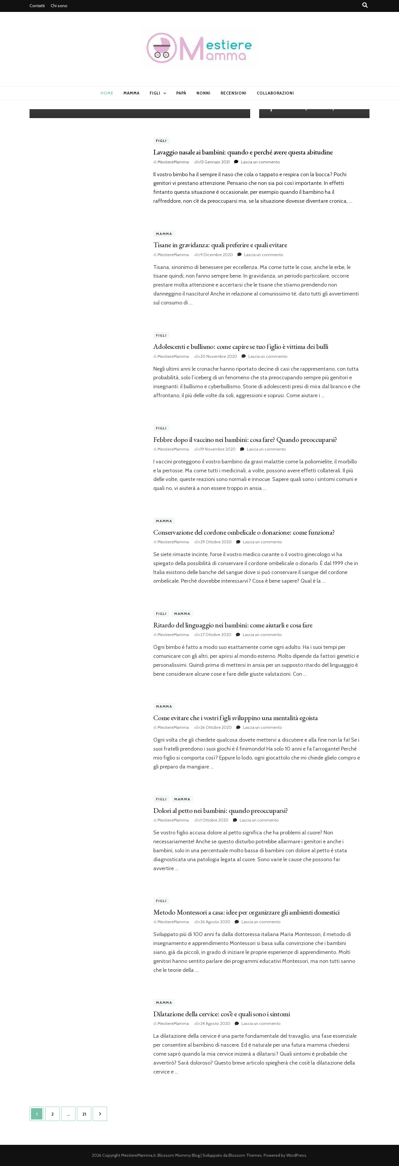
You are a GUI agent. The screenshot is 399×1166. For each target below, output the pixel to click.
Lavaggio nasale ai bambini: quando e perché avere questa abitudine (242, 152)
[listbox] (199, 113)
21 (87, 1112)
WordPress (296, 1155)
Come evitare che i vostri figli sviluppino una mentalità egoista (235, 717)
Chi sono (59, 5)
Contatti (37, 5)
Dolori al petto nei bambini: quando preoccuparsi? (220, 810)
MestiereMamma (173, 162)
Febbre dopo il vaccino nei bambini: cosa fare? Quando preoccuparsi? (245, 439)
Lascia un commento (260, 162)
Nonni (204, 93)
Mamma (131, 93)
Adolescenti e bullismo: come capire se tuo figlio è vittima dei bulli (240, 346)
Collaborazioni (275, 93)
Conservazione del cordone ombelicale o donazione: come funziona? (244, 532)
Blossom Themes (245, 1155)
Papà (181, 93)
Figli (155, 93)
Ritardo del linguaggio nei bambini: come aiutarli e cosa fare (232, 625)
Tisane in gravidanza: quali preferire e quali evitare (220, 244)
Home (107, 93)
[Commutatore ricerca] (365, 5)
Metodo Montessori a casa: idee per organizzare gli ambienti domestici (246, 912)
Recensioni (234, 93)
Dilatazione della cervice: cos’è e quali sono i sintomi (221, 1013)
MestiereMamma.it (138, 1155)
